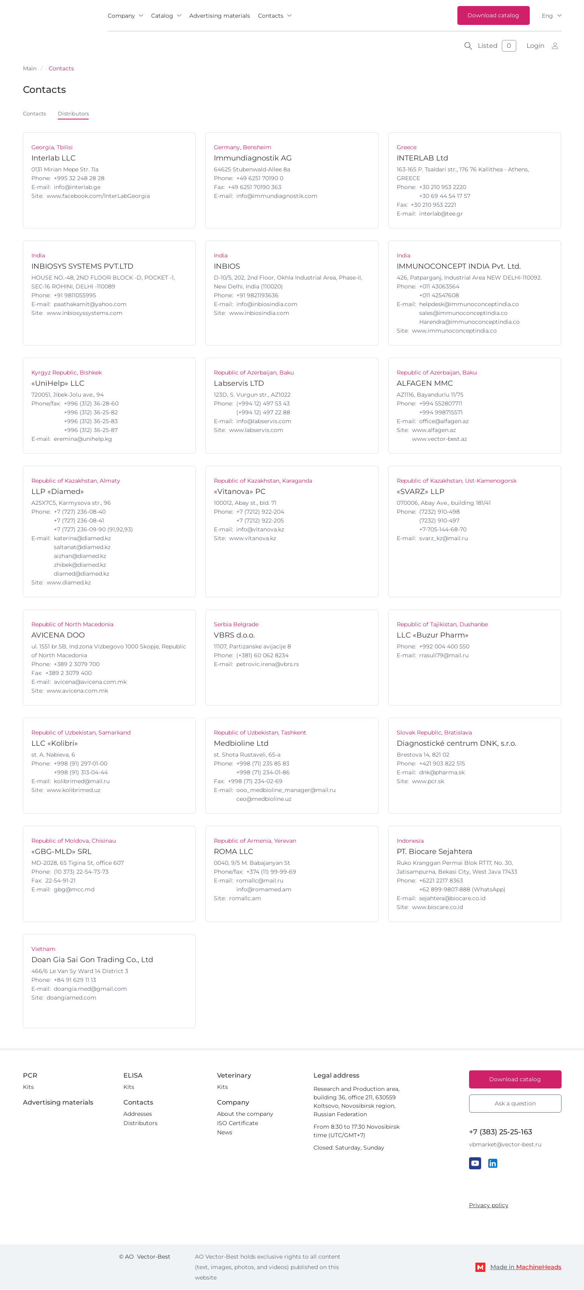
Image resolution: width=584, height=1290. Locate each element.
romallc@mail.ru (259, 881)
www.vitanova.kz (252, 538)
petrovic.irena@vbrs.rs (267, 664)
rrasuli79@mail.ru (444, 655)
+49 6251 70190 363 (254, 187)
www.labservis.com (256, 430)
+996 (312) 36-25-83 (91, 421)
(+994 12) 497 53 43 (263, 403)
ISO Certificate (237, 1123)
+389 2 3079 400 (68, 673)
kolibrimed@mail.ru (82, 781)
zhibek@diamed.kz (80, 565)
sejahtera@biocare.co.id (452, 898)
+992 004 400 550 (444, 646)
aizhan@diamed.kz (80, 556)
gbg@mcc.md (74, 889)
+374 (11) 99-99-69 (271, 872)
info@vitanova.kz (260, 529)
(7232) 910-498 (439, 512)
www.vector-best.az (439, 439)
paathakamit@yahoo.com (90, 304)
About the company (245, 1114)
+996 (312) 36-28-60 (91, 403)
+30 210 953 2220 (442, 187)
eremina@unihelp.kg (83, 439)
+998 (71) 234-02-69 (255, 781)
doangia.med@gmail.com (90, 989)
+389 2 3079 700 (77, 664)
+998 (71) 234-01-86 (263, 772)
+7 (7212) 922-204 (260, 512)
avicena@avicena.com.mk (90, 682)
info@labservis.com (263, 421)
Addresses (137, 1114)
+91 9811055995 (75, 295)
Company (121, 15)
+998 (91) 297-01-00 (80, 763)
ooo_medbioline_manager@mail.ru (286, 790)
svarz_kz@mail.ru (443, 538)
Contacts (270, 15)
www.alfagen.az (434, 430)
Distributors (77, 113)
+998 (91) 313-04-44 (81, 772)
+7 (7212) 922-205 (260, 521)
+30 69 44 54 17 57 (444, 196)
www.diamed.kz (69, 582)
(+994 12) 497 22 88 (263, 412)
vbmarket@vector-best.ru (505, 1144)
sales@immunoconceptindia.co (463, 313)
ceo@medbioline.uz (263, 799)
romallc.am (245, 898)
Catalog (162, 15)
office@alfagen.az (444, 421)
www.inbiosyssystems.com (85, 313)
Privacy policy (488, 1205)
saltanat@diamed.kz (82, 547)
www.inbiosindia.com (259, 313)
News (224, 1132)
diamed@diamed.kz (81, 574)
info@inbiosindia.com (266, 304)
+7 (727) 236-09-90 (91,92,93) (93, 529)
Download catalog (493, 15)
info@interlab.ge (77, 187)
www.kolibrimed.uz (73, 790)
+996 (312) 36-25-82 (91, 412)
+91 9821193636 (257, 295)
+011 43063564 (439, 286)
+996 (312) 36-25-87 (91, 430)
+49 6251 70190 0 (259, 178)
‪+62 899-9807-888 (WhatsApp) (462, 889)
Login (536, 45)
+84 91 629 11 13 (75, 980)
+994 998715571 (441, 412)
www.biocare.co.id (437, 907)
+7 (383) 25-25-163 (500, 1132)
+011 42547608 (439, 295)
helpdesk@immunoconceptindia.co (469, 304)
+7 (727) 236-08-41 (79, 521)
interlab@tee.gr (441, 214)
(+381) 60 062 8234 (262, 655)
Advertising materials (219, 15)
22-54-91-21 (60, 881)
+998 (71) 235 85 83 (262, 763)
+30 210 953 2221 (433, 205)
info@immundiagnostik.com (277, 196)
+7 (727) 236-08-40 (80, 512)
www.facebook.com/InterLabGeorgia (98, 196)
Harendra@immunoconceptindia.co (469, 322)
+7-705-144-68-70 (443, 529)
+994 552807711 (440, 403)
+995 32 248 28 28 (79, 178)
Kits (28, 1087)
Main (30, 68)
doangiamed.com (71, 998)
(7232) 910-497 (439, 521)
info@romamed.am (263, 889)
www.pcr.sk (428, 781)
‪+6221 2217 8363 (441, 881)
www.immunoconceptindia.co (454, 331)
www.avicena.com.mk (77, 691)
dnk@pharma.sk (442, 772)
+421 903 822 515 (442, 763)
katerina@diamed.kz (82, 538)
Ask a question (515, 1103)
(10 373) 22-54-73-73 (81, 872)
